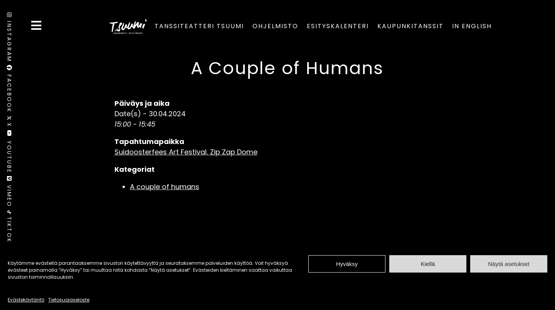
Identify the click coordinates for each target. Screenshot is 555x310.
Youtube (9, 153)
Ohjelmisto (275, 26)
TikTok (9, 226)
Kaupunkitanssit (410, 26)
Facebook (9, 90)
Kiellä (428, 264)
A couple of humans (164, 186)
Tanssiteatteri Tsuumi (199, 26)
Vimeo (9, 193)
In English (472, 26)
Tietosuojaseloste (68, 299)
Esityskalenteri (338, 26)
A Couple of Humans (287, 68)
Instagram (9, 38)
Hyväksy (347, 264)
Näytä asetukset (509, 264)
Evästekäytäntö (26, 299)
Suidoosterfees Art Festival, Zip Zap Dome (185, 152)
